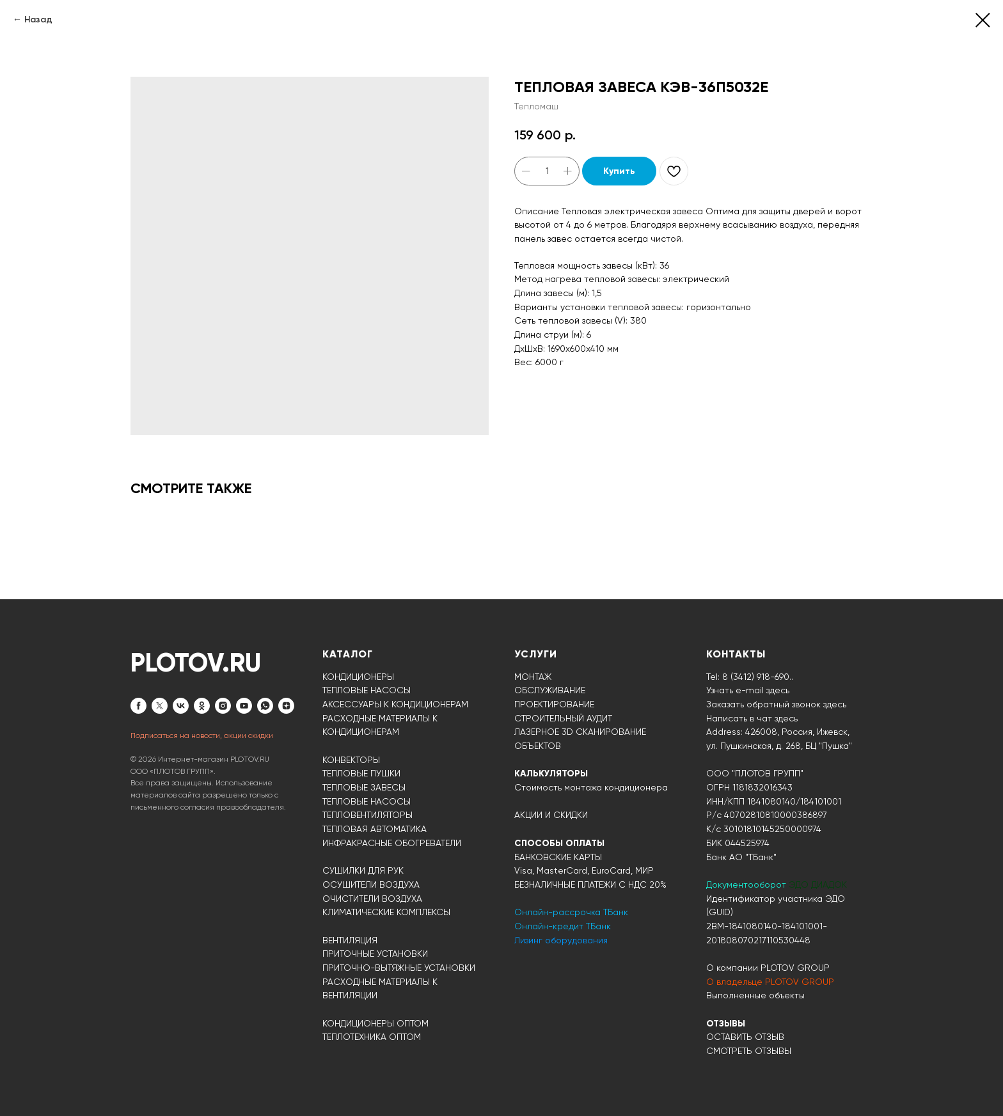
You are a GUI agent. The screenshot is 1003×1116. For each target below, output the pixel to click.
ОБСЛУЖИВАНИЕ (549, 690)
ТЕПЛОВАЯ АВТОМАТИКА (374, 829)
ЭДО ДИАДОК (818, 884)
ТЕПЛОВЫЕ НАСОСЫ (366, 690)
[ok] (202, 706)
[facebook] (138, 706)
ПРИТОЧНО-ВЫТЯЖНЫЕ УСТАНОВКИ (398, 968)
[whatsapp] (265, 706)
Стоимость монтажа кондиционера (591, 787)
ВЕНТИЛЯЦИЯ (349, 940)
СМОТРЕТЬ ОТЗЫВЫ (748, 1051)
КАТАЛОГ (347, 654)
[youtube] (244, 706)
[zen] (286, 706)
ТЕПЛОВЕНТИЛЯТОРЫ (367, 815)
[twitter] (160, 706)
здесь (786, 718)
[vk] (181, 706)
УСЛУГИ (535, 654)
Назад (38, 19)
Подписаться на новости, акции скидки (201, 735)
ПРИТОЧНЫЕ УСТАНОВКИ (375, 953)
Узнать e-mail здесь (747, 690)
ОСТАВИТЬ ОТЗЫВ (745, 1037)
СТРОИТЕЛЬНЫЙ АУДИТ (563, 718)
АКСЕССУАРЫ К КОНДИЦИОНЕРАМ (395, 704)
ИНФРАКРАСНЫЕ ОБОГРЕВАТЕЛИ (391, 843)
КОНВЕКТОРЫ (351, 760)
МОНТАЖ (532, 677)
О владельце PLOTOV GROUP (770, 982)
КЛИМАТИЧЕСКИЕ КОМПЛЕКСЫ (386, 912)
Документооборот (747, 884)
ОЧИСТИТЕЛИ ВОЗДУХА (372, 898)
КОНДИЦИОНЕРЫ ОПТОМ (375, 1023)
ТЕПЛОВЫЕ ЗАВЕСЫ (364, 787)
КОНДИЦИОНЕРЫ (358, 677)
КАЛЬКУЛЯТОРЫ (551, 773)
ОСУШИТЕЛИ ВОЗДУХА (371, 884)
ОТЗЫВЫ (725, 1023)
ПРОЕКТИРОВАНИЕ (554, 704)
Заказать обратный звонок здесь (776, 704)
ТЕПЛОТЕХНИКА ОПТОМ (371, 1037)
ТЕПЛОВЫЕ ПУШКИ (361, 773)
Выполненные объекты (755, 995)
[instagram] (223, 706)
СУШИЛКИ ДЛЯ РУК (363, 870)
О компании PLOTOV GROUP (768, 968)
